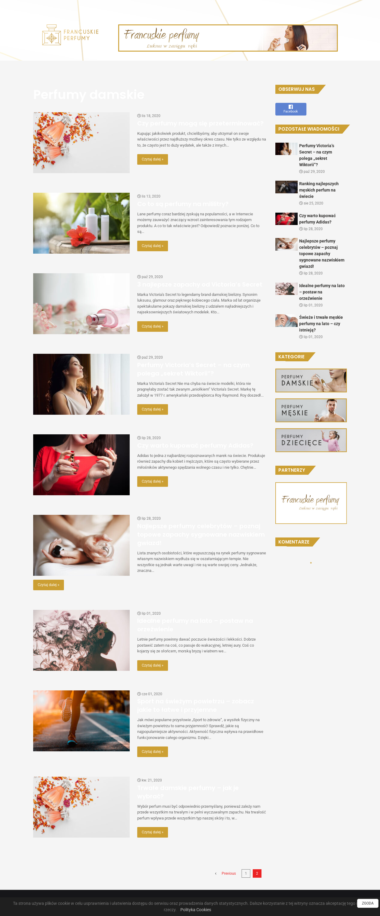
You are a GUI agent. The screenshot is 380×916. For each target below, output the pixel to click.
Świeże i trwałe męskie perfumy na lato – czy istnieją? (321, 323)
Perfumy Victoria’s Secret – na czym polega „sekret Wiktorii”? (193, 369)
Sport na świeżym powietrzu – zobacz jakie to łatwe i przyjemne (195, 705)
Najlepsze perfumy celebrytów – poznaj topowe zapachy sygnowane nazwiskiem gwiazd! (201, 534)
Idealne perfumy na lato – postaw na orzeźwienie (322, 292)
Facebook (291, 108)
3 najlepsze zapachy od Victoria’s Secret (199, 284)
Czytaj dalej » (152, 159)
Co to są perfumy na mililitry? (183, 204)
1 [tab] (311, 563)
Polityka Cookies (195, 909)
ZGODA (368, 903)
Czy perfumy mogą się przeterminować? (200, 123)
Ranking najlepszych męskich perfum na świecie (319, 190)
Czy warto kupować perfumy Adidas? (195, 445)
